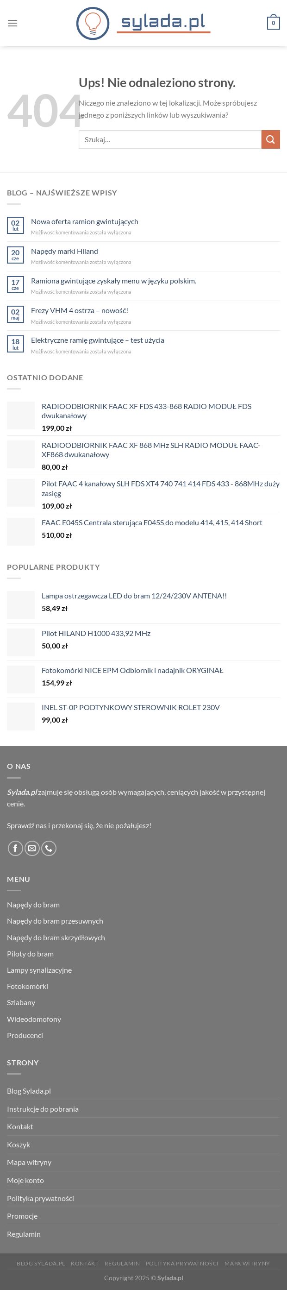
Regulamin (24, 1233)
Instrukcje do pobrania (43, 1108)
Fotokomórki (27, 986)
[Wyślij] (271, 139)
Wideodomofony (34, 1018)
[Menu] (12, 23)
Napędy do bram (33, 904)
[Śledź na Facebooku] (15, 848)
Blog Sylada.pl (29, 1090)
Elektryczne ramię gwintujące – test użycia (97, 339)
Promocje (22, 1215)
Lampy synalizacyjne (39, 969)
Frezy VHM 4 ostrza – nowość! (79, 310)
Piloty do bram (30, 953)
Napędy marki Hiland (64, 250)
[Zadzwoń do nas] (48, 848)
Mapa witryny (29, 1162)
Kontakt (20, 1126)
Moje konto (25, 1180)
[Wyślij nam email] (32, 848)
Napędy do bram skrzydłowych (56, 937)
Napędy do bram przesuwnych (55, 920)
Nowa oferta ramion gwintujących (84, 221)
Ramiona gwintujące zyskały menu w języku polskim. (113, 280)
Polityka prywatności (40, 1198)
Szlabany (21, 1002)
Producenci (25, 1035)
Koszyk (18, 1144)
